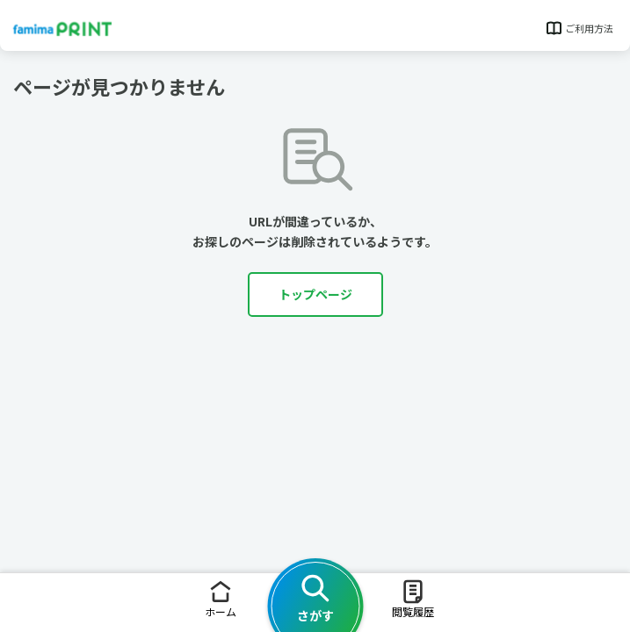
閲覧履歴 (413, 598)
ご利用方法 (578, 28)
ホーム (220, 598)
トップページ (315, 294)
